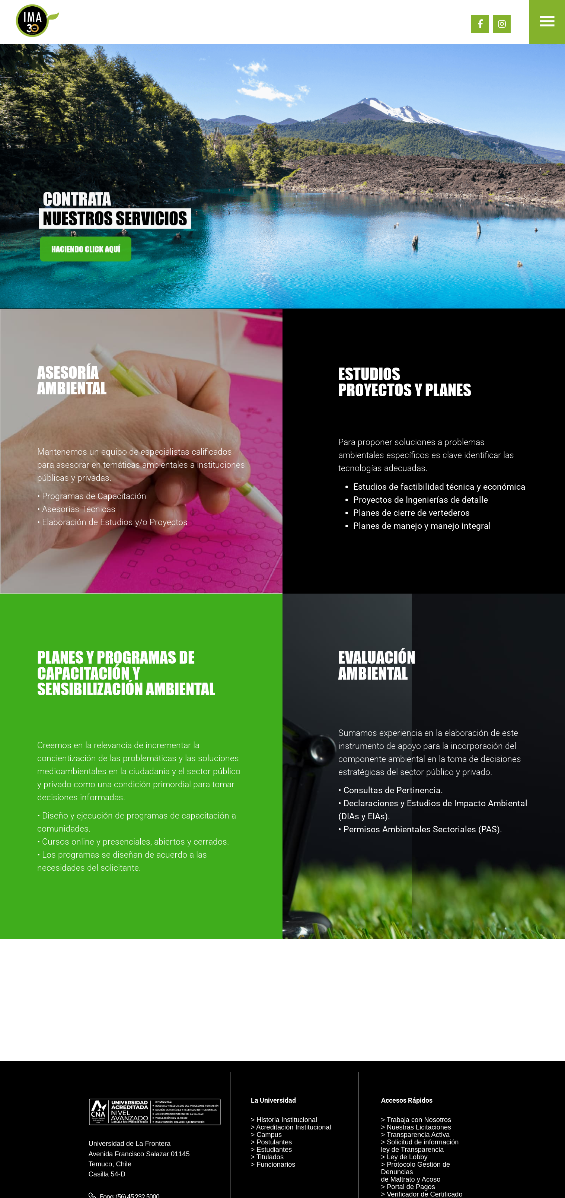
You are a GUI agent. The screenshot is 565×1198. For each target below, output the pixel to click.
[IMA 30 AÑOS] (37, 35)
